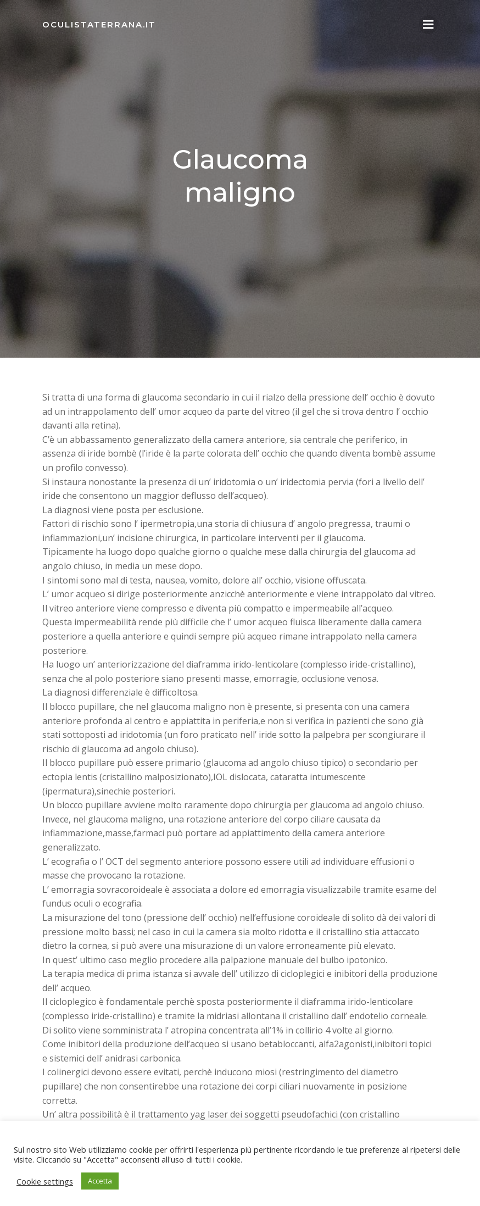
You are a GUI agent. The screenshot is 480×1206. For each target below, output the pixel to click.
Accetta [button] (100, 1181)
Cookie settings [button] (44, 1181)
